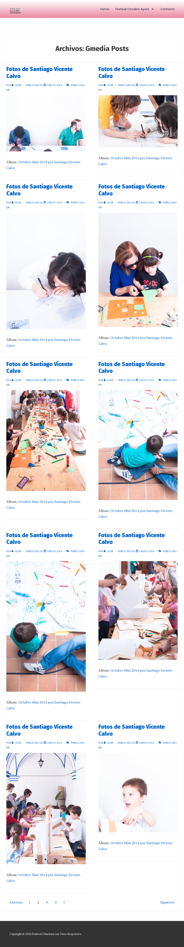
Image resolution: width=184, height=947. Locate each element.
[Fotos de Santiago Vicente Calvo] (54, 85)
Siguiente (167, 902)
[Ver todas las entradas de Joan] (17, 85)
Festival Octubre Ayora (135, 9)
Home (104, 9)
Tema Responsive (70, 934)
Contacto (167, 9)
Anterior (16, 902)
